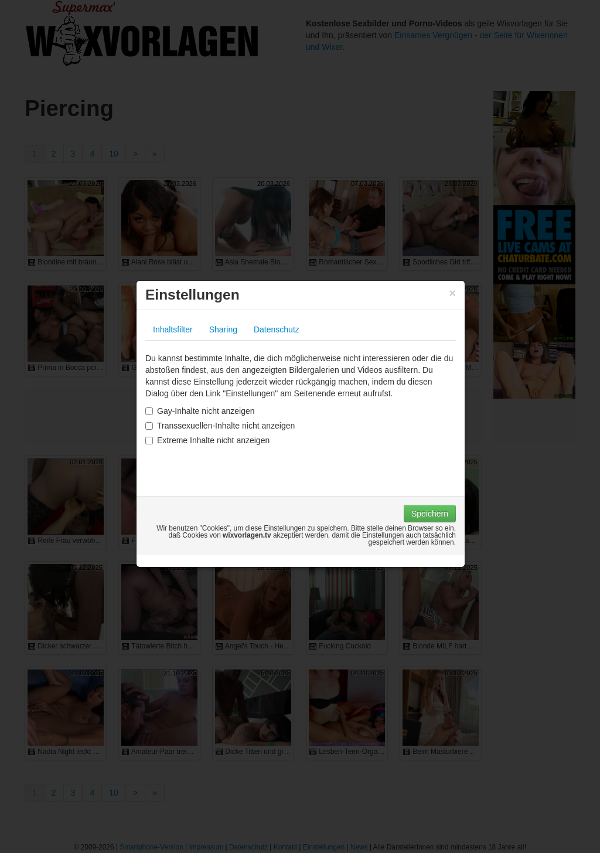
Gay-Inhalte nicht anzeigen (200, 411)
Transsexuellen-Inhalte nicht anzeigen (220, 425)
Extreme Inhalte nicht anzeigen (207, 440)
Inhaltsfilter (173, 329)
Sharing (223, 329)
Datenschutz (276, 329)
